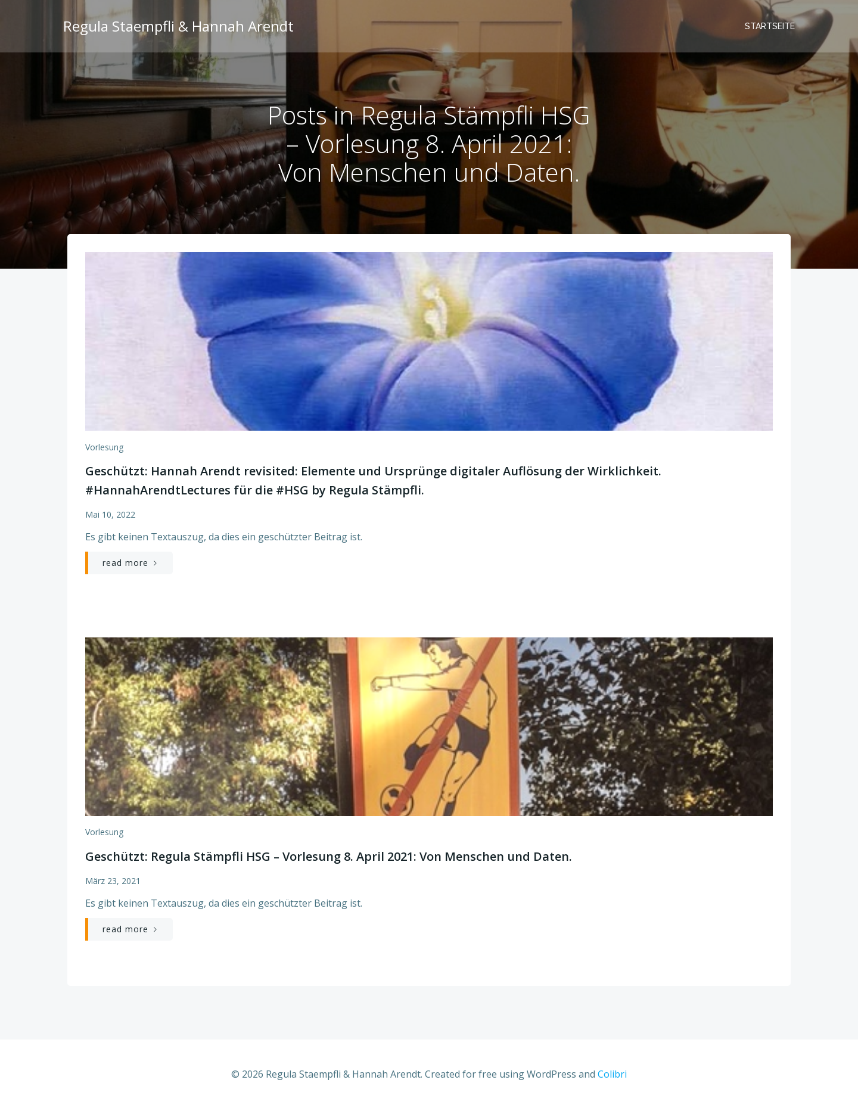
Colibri (612, 1075)
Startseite (771, 27)
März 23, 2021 (112, 882)
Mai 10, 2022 (110, 516)
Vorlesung (104, 449)
